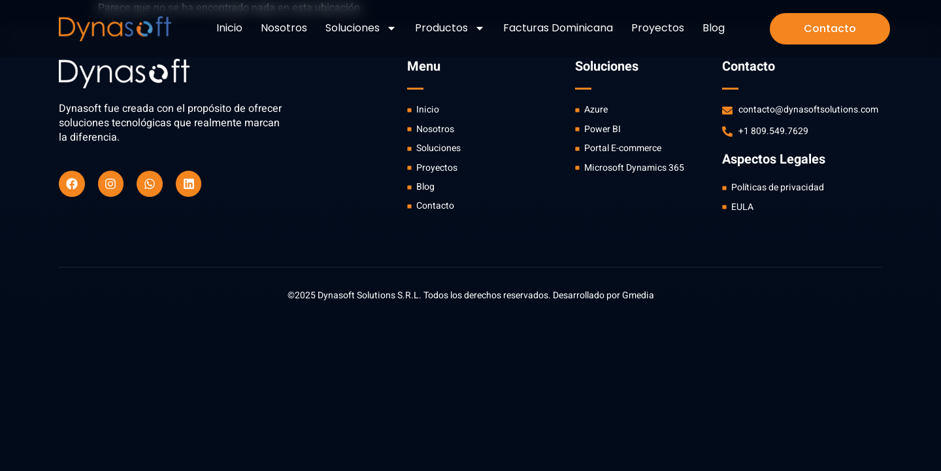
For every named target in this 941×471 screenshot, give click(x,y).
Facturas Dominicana (558, 27)
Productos (450, 28)
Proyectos (657, 27)
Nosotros (284, 27)
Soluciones (361, 28)
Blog (713, 27)
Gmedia (638, 295)
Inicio (229, 27)
